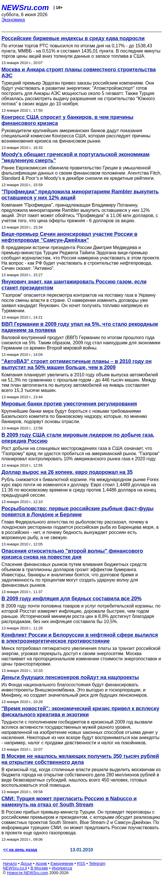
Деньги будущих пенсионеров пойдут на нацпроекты (70, 677)
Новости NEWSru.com (27, 872)
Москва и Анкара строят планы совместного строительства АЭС (78, 73)
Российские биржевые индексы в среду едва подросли (73, 38)
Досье (26, 863)
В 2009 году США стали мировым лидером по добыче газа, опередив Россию (77, 438)
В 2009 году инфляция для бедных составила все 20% (71, 598)
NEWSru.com (25, 7)
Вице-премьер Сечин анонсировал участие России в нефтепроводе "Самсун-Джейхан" (69, 237)
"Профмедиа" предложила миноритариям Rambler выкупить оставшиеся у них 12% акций (80, 195)
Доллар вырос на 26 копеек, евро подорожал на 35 (66, 472)
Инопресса (62, 868)
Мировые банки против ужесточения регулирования (69, 404)
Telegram (97, 863)
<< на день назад (20, 849)
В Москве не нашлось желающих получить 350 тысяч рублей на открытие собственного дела (80, 759)
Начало (10, 863)
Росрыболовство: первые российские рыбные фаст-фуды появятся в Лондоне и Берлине (77, 511)
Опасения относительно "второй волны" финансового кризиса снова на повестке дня (72, 554)
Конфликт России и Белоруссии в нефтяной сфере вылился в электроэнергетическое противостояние (79, 638)
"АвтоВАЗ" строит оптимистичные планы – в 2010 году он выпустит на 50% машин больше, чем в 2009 (76, 364)
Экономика (13, 19)
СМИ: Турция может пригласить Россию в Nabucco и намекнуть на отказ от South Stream (69, 802)
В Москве (39, 868)
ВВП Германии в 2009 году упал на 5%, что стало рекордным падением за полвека (79, 327)
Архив (41, 863)
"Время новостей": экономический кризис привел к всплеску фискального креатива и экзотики (80, 711)
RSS (81, 863)
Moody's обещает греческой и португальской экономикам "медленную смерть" (75, 157)
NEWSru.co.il (15, 868)
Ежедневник (62, 863)
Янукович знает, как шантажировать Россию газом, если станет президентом (74, 285)
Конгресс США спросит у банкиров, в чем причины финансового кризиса (67, 120)
